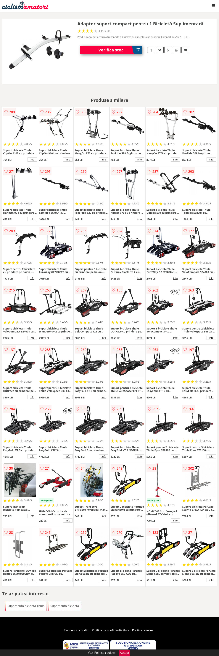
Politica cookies (142, 630)
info (32, 159)
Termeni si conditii (76, 630)
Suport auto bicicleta (64, 606)
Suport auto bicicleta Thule (25, 606)
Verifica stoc (120, 50)
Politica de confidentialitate (111, 630)
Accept (124, 653)
